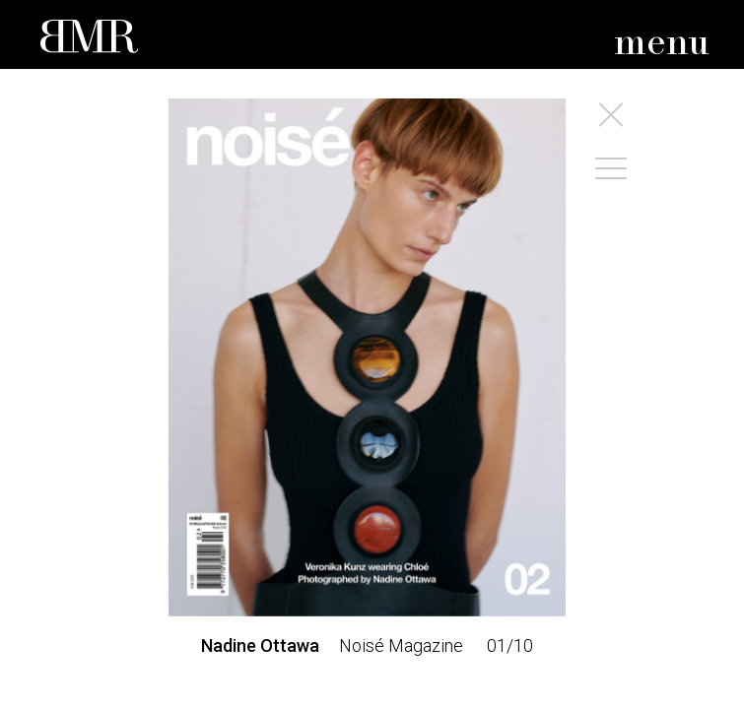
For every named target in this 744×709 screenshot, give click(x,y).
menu (662, 44)
